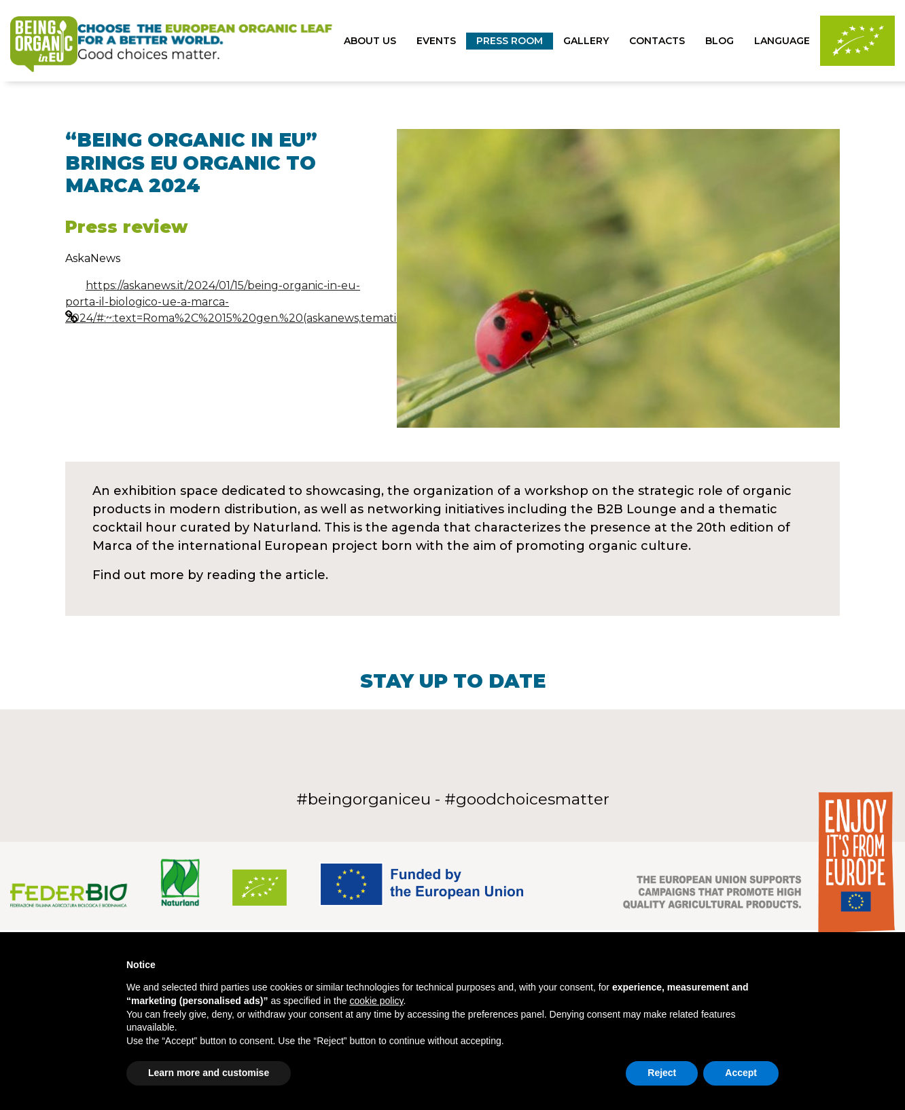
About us (370, 41)
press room (509, 41)
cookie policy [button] (376, 1000)
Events (436, 41)
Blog (719, 41)
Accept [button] (741, 1072)
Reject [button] (661, 1072)
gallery (586, 41)
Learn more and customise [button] (208, 1072)
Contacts (657, 41)
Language (782, 41)
